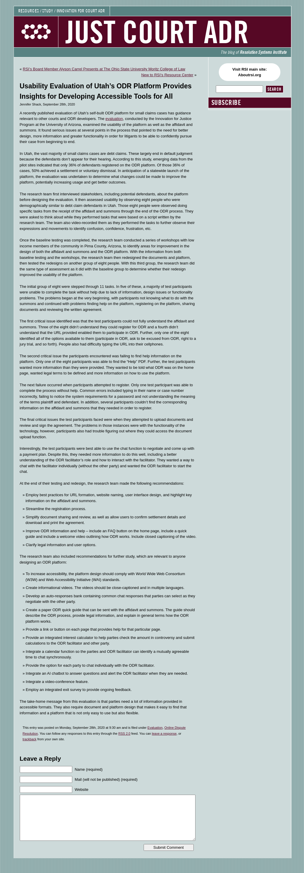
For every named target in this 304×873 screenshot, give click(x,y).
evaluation (114, 118)
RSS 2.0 (124, 733)
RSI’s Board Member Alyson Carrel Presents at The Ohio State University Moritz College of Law (104, 69)
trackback (30, 739)
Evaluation (154, 727)
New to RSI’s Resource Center (167, 75)
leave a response (164, 733)
